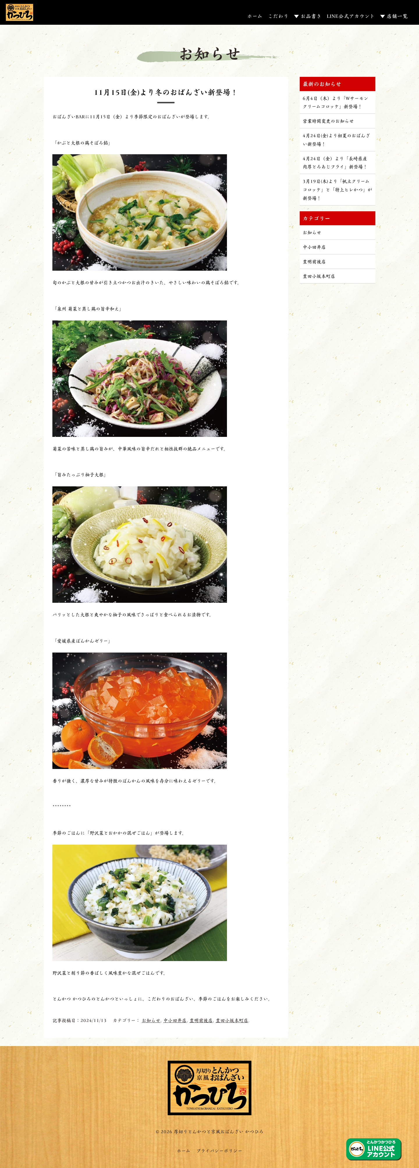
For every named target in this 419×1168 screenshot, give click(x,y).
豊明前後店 (201, 1020)
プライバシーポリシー (219, 1150)
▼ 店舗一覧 (394, 16)
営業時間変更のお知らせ (328, 121)
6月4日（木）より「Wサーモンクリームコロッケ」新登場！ (335, 102)
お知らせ (151, 1020)
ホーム (254, 16)
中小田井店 (175, 1020)
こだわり (278, 16)
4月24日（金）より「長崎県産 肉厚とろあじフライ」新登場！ (335, 162)
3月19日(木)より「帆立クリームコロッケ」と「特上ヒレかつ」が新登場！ (337, 189)
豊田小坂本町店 (232, 1020)
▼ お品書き (308, 16)
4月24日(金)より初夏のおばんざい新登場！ (336, 139)
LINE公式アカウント (351, 16)
